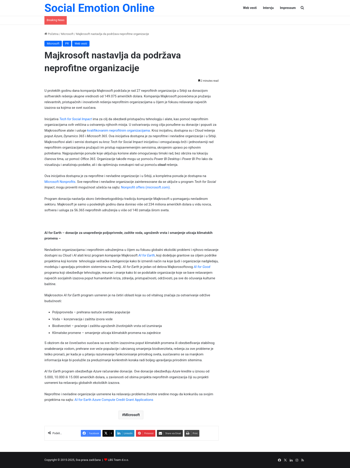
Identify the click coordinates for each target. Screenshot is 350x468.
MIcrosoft (132, 415)
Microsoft (67, 34)
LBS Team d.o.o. (118, 460)
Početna (51, 34)
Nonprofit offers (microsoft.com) (145, 187)
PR (67, 43)
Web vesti (250, 8)
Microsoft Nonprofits (59, 182)
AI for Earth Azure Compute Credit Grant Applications (114, 400)
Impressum (288, 8)
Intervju (268, 8)
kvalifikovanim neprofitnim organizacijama (118, 130)
